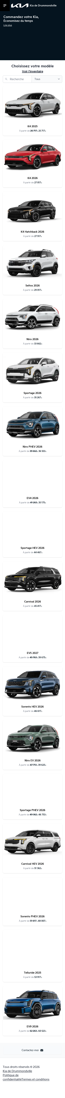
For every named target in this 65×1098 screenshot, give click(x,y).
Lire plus (7, 25)
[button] (32, 22)
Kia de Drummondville (17, 1071)
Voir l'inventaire (32, 71)
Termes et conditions (35, 1079)
